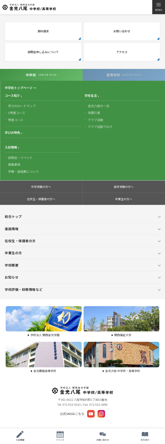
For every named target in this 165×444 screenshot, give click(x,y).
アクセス (121, 52)
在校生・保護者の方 (20, 240)
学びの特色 (12, 132)
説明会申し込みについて (43, 52)
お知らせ (11, 277)
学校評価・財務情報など (23, 289)
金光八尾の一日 (98, 106)
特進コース (15, 120)
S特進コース (16, 112)
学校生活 (91, 95)
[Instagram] (101, 414)
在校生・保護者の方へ (41, 199)
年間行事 (94, 112)
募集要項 (14, 164)
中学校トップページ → (20, 87)
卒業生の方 (13, 252)
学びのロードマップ (22, 106)
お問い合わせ (121, 31)
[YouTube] (91, 414)
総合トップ (13, 216)
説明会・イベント (20, 157)
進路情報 (11, 228)
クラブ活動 (95, 120)
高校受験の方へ (124, 187)
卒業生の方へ (123, 199)
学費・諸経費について (23, 171)
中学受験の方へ (41, 187)
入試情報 (11, 147)
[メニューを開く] (158, 7)
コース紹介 (12, 95)
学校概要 (11, 265)
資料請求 (43, 31)
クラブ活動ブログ (100, 126)
